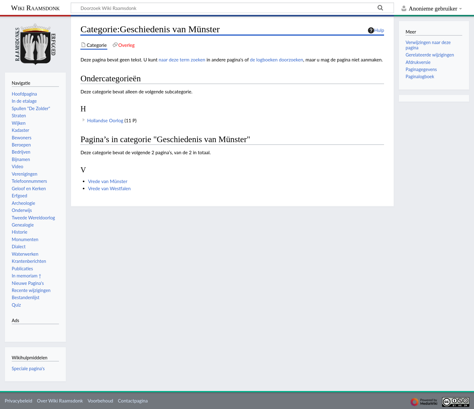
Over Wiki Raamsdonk (60, 400)
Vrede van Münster (107, 181)
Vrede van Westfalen (109, 188)
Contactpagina (133, 400)
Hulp (376, 30)
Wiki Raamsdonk (35, 8)
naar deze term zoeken (182, 59)
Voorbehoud (100, 400)
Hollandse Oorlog (105, 120)
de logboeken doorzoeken (276, 59)
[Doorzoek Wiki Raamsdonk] (232, 8)
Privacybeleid (18, 400)
